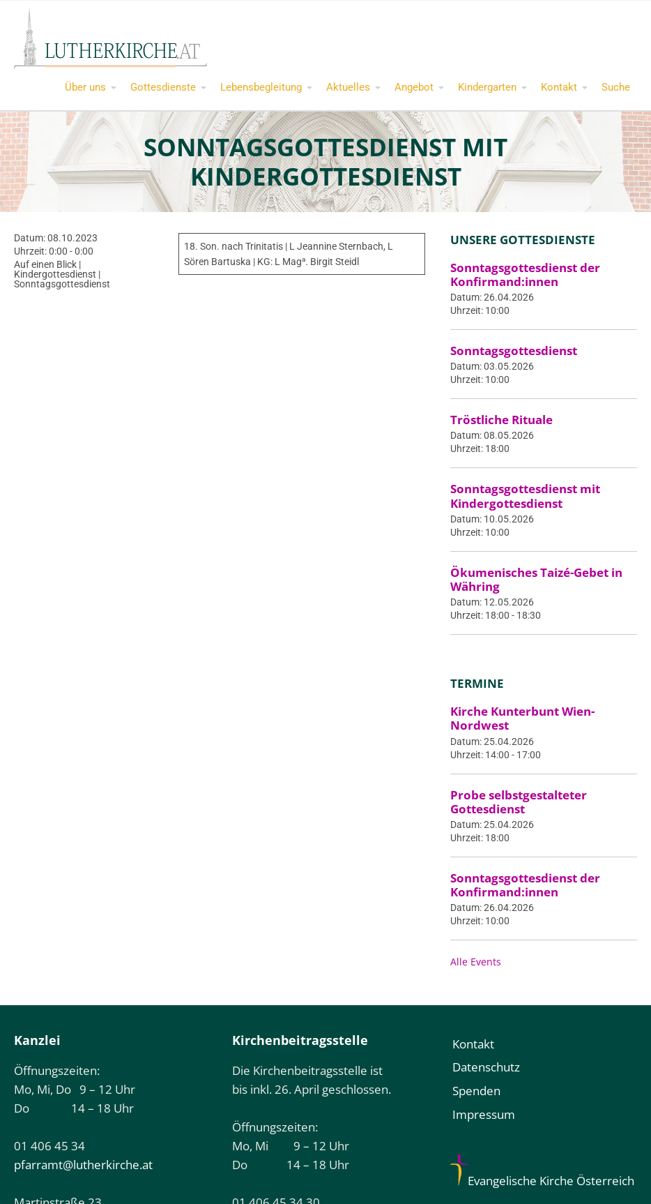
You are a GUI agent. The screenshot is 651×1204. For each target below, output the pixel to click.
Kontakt (559, 87)
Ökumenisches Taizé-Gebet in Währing (536, 579)
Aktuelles (348, 87)
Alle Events (475, 961)
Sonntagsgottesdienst (513, 351)
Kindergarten (487, 87)
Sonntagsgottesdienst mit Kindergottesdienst (525, 496)
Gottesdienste (163, 87)
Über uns (85, 87)
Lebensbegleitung (261, 87)
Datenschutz (486, 1067)
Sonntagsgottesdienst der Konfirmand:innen (525, 274)
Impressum (483, 1114)
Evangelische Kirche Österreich (542, 1181)
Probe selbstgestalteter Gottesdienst (518, 802)
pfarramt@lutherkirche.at (83, 1165)
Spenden (476, 1091)
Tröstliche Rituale (501, 420)
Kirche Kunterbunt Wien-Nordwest (522, 718)
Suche (616, 87)
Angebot (414, 87)
